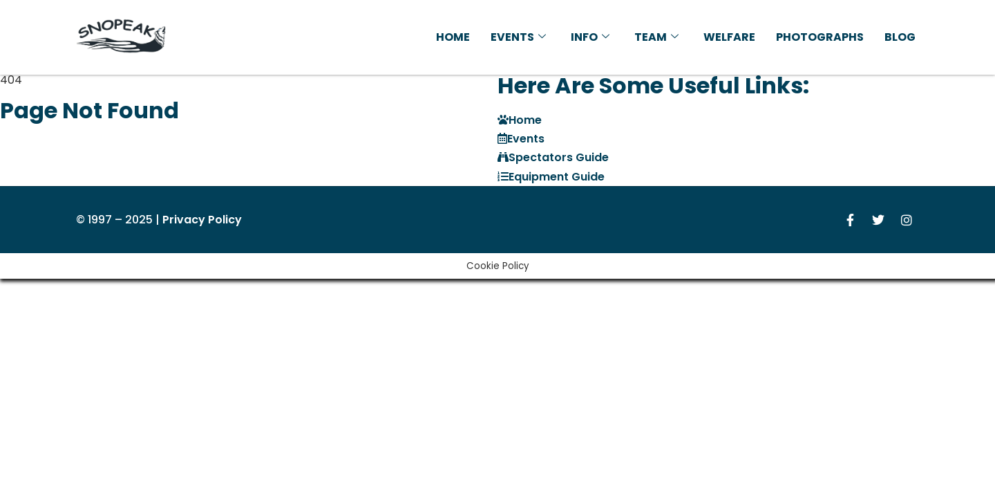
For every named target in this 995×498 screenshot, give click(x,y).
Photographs (820, 37)
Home (453, 37)
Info (590, 37)
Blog (900, 37)
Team (656, 37)
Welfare (729, 37)
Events (518, 37)
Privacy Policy (202, 220)
